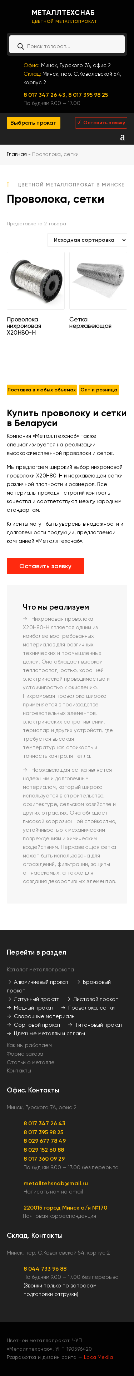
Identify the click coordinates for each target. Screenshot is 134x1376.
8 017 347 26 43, (46, 94)
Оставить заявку (45, 566)
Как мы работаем (29, 1045)
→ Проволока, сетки (88, 1008)
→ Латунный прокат (33, 999)
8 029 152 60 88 (44, 1149)
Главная (17, 154)
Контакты (19, 1070)
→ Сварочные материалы (41, 1016)
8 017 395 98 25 (88, 94)
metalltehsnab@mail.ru (56, 1183)
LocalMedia (98, 1357)
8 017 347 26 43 (44, 1123)
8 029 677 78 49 (45, 1140)
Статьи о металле (31, 1062)
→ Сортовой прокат (34, 1025)
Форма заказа (25, 1054)
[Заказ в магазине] (87, 240)
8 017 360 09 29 (44, 1158)
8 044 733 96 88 (45, 1268)
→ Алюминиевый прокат (38, 982)
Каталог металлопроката (40, 969)
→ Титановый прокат (95, 1025)
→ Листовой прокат (92, 999)
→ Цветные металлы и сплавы (46, 1033)
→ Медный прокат (30, 1008)
